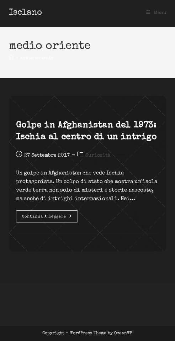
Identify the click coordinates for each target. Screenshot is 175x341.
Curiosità (98, 155)
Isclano (25, 13)
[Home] (11, 58)
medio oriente (37, 58)
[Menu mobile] (156, 13)
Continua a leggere (50, 218)
